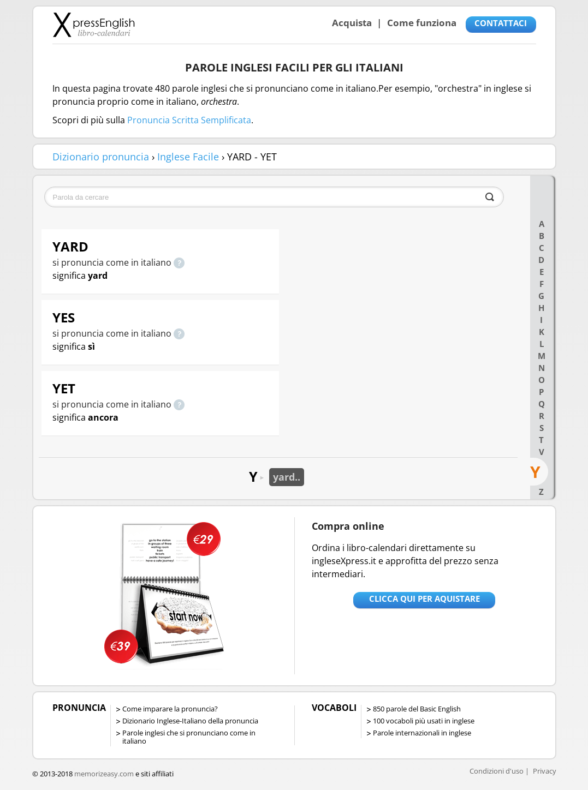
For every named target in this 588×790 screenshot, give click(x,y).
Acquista (352, 22)
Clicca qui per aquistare (424, 598)
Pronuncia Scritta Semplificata (189, 120)
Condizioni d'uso (497, 771)
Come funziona (421, 22)
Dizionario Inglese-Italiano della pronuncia (190, 721)
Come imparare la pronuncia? (170, 709)
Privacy (544, 771)
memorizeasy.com (104, 774)
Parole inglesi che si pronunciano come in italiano (189, 737)
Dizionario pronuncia (100, 156)
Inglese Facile (188, 156)
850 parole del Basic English (417, 709)
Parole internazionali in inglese (422, 733)
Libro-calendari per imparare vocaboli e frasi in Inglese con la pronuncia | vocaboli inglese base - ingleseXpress (93, 24)
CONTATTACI (500, 22)
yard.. (286, 476)
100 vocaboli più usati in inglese (423, 721)
